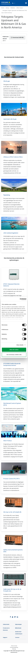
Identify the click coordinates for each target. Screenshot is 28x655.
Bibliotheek (18, 628)
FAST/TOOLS (7, 441)
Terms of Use (14, 645)
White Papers (20, 8)
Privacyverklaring (14, 647)
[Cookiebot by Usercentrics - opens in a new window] (20, 299)
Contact (17, 637)
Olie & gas (6, 81)
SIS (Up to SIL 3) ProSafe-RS (12, 512)
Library (7, 8)
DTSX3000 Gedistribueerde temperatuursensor (11, 364)
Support (5, 637)
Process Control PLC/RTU (11, 478)
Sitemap (14, 649)
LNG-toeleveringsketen (10, 233)
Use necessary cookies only (13, 354)
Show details (20, 345)
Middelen (13, 8)
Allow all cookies (14, 349)
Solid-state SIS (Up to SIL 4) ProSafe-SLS (12, 590)
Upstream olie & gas (10, 119)
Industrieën (6, 624)
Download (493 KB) (17, 37)
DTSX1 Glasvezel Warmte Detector (11, 285)
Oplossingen (18, 624)
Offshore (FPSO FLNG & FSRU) (12, 157)
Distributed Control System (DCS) (12, 404)
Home (2, 8)
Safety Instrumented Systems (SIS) (13, 550)
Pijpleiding (6, 195)
